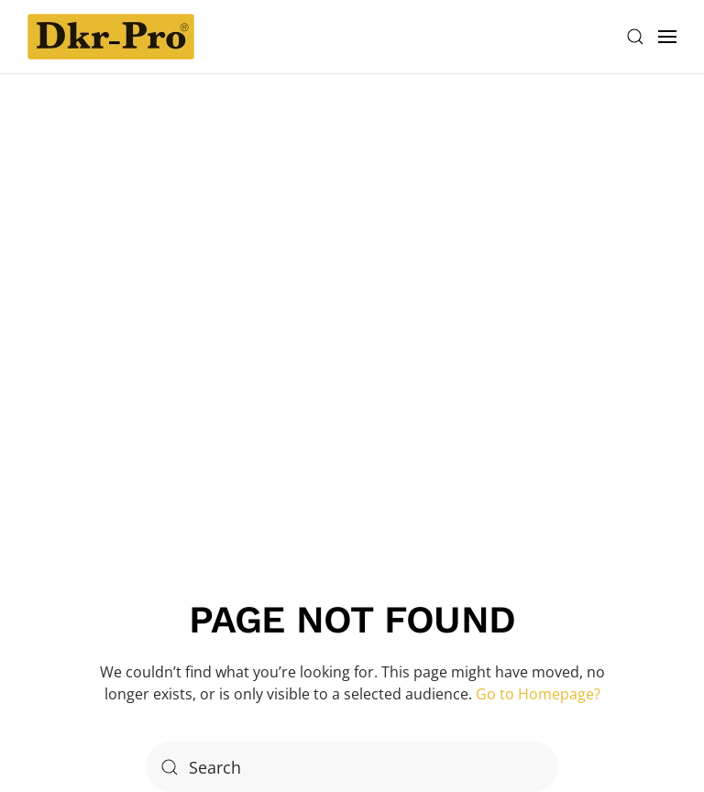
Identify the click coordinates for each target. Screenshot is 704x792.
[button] (635, 36)
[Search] (352, 767)
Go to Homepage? (538, 694)
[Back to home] (111, 36)
